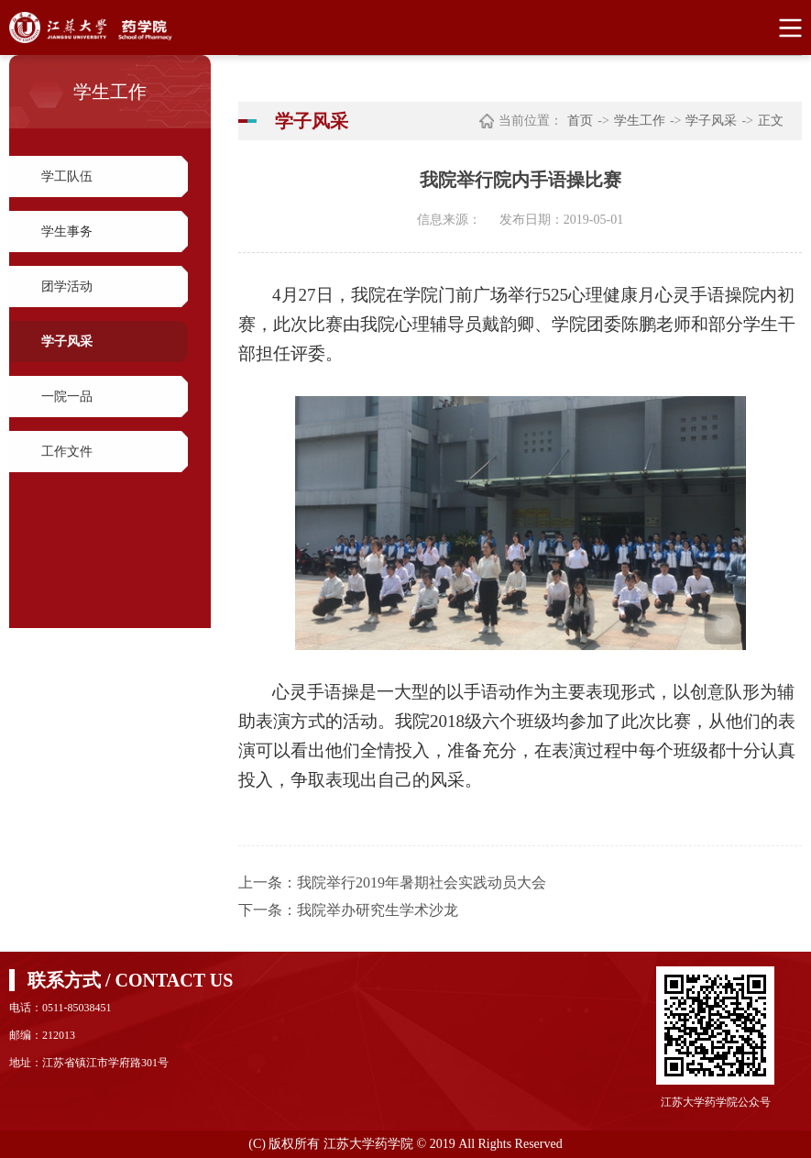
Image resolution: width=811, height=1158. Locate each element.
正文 (771, 120)
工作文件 (67, 451)
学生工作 (639, 120)
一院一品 (67, 396)
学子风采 (67, 341)
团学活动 (67, 286)
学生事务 (67, 231)
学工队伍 (67, 176)
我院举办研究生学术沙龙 (377, 910)
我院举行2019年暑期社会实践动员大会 (421, 882)
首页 (580, 120)
